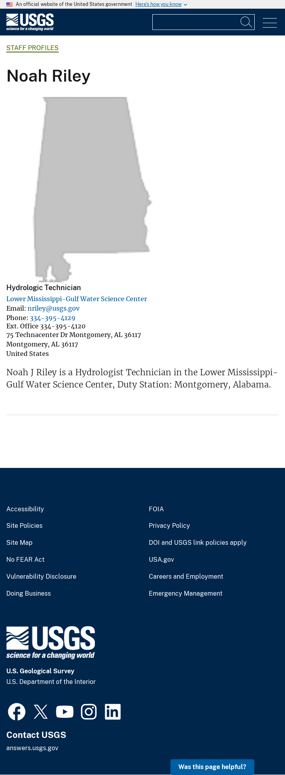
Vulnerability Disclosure (41, 576)
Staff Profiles (32, 48)
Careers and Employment (186, 576)
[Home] (30, 29)
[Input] (203, 22)
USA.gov (161, 559)
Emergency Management (185, 593)
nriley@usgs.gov (54, 308)
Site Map (19, 542)
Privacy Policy (169, 525)
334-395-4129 (53, 318)
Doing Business (28, 593)
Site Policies (24, 525)
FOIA (156, 509)
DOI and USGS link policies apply (198, 542)
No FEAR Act (25, 559)
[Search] (247, 22)
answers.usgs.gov (32, 748)
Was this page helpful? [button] (212, 767)
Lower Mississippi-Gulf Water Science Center (76, 299)
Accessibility (25, 509)
